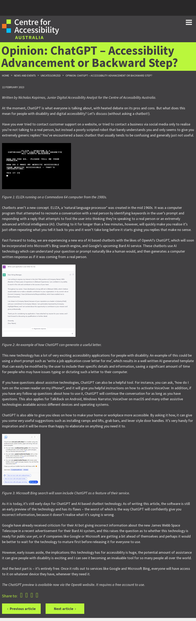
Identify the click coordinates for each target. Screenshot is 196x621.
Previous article (23, 608)
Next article (63, 608)
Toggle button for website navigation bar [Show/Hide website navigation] (189, 22)
